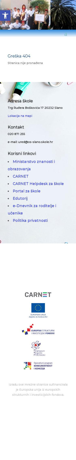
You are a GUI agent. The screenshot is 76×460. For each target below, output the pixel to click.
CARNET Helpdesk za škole (38, 183)
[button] (5, 15)
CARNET (21, 176)
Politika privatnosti (30, 220)
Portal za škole (27, 191)
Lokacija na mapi (20, 116)
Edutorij (20, 198)
